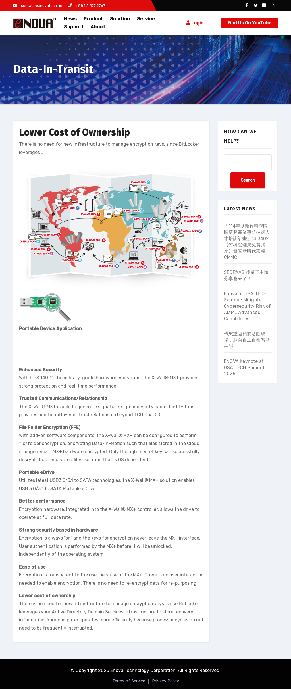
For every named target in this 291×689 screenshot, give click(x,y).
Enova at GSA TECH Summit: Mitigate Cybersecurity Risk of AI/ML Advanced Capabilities (247, 306)
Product (93, 19)
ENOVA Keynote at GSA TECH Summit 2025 (244, 367)
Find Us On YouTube (249, 23)
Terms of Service (128, 681)
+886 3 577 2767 (86, 5)
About (98, 27)
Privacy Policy (165, 681)
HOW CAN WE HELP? (240, 136)
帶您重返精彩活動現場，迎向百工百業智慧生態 (247, 340)
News (70, 19)
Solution (120, 19)
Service (146, 19)
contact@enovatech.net (38, 5)
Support (74, 27)
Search (248, 180)
